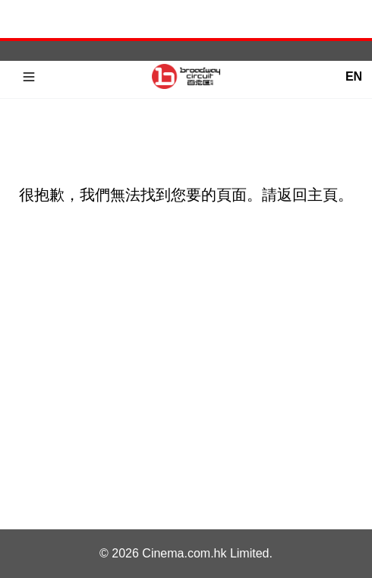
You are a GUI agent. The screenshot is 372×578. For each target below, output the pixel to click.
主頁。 (330, 194)
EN (353, 76)
